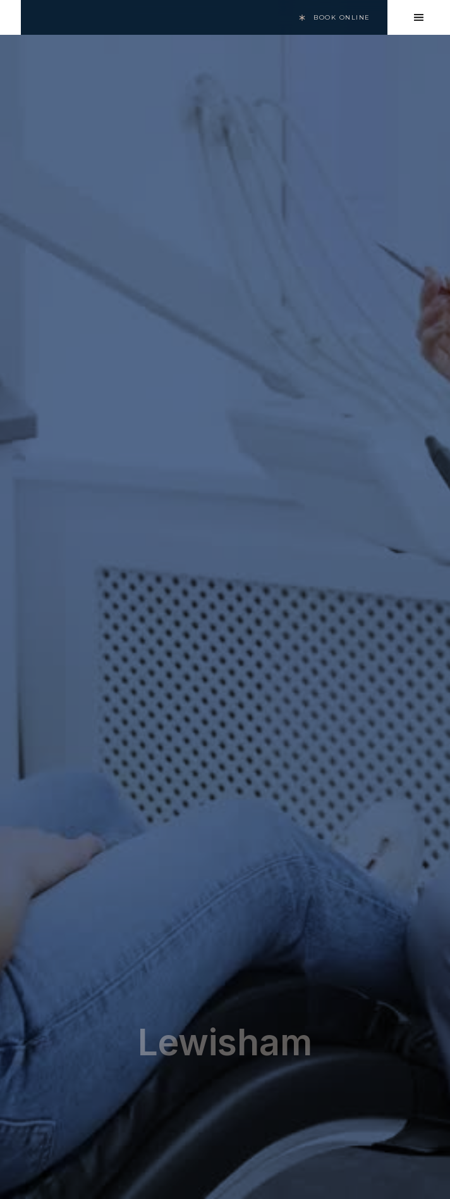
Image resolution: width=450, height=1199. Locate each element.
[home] (10, 17)
